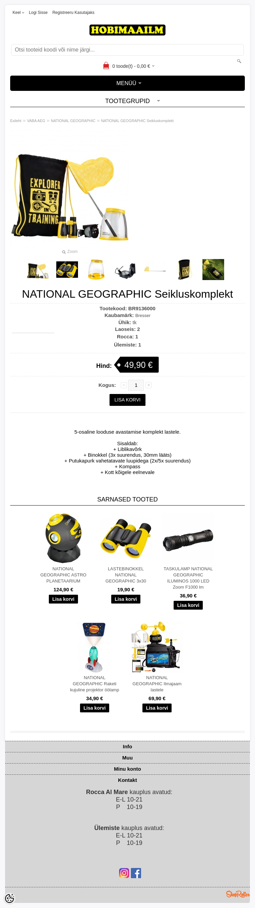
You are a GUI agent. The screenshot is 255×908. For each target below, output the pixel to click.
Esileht (15, 121)
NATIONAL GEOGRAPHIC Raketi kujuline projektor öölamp (94, 683)
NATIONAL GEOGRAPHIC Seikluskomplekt (137, 121)
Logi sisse (38, 12)
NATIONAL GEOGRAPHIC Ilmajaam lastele (157, 683)
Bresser (143, 315)
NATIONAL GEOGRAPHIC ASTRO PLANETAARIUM (63, 575)
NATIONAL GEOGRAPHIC (73, 121)
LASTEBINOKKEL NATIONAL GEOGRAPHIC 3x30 (125, 575)
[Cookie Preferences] (9, 898)
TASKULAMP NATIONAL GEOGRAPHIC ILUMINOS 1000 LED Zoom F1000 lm (188, 578)
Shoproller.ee (238, 894)
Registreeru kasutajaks (73, 12)
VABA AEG (36, 121)
